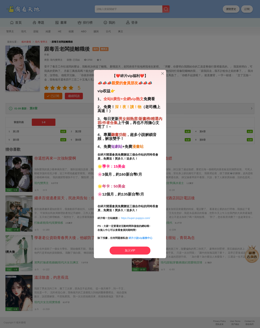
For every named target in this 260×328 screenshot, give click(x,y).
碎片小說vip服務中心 (140, 237)
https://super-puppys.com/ (135, 218)
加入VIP (130, 250)
